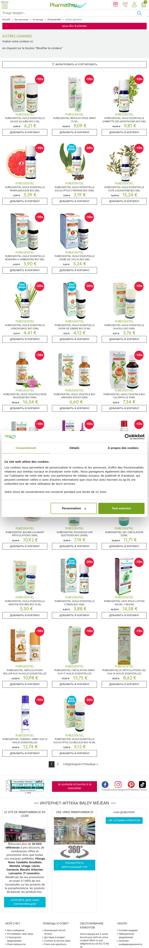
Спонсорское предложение (14, 939)
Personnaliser (74, 508)
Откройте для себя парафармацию (25, 902)
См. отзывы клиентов (124, 820)
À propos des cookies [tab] (123, 448)
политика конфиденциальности (130, 942)
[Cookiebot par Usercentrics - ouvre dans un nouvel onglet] (128, 437)
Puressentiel (54, 19)
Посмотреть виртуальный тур (74, 865)
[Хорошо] (143, 12)
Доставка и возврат (54, 937)
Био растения (21, 19)
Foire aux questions (55, 944)
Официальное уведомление (126, 935)
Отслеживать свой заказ (20, 933)
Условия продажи (128, 930)
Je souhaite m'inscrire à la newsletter (74, 786)
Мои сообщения (15, 930)
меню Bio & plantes (74, 26)
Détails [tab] (74, 448)
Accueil (6, 19)
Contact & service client (57, 940)
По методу (38, 19)
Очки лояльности (16, 944)
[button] (134, 5)
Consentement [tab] (26, 448)
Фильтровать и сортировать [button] (74, 64)
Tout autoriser (121, 508)
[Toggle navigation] (4, 4)
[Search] (68, 12)
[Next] (80, 764)
